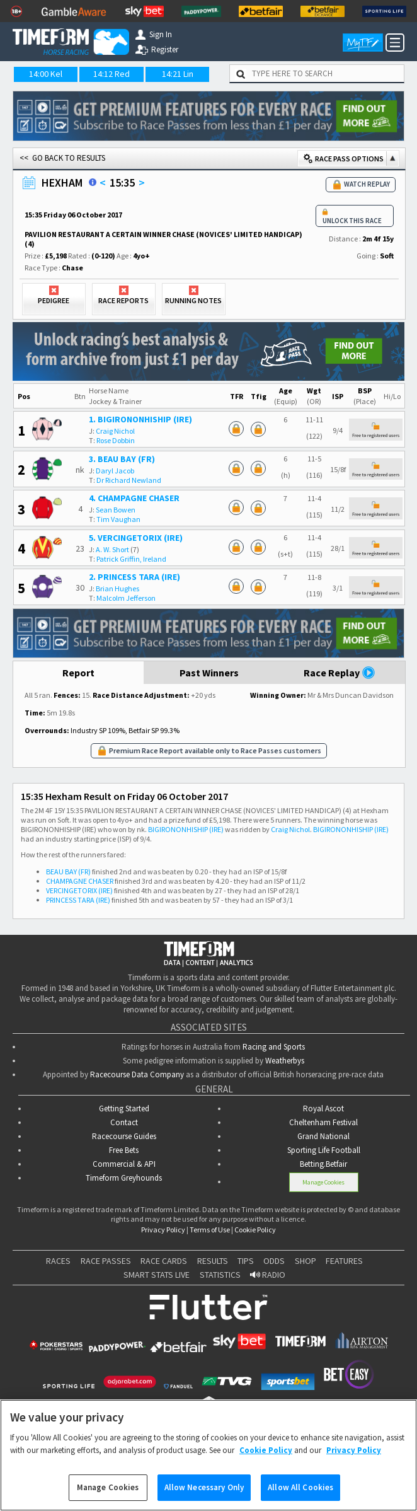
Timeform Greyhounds (124, 1177)
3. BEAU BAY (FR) (122, 459)
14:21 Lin (177, 73)
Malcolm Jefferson (126, 598)
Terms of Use (210, 1229)
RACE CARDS (163, 1260)
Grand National (323, 1136)
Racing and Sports (274, 1046)
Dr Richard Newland (128, 480)
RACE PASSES (106, 1260)
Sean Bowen (115, 509)
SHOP (305, 1260)
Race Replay (339, 672)
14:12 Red (111, 73)
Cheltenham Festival (323, 1122)
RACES (58, 1260)
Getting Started (124, 1108)
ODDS (274, 1260)
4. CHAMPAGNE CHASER (134, 498)
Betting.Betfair (323, 1164)
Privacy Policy (163, 1229)
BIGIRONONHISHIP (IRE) (186, 829)
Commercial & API (124, 1164)
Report (78, 672)
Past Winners (209, 672)
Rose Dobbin (115, 440)
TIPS (245, 1260)
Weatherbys (284, 1060)
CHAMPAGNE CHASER (79, 881)
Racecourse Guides (124, 1136)
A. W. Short (112, 549)
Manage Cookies (323, 1182)
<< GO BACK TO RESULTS (62, 158)
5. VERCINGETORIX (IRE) (136, 537)
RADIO (267, 1274)
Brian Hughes (117, 588)
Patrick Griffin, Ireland (131, 559)
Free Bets (124, 1150)
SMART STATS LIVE (156, 1274)
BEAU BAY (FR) (68, 871)
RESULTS (212, 1260)
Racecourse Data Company (137, 1074)
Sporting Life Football (323, 1150)
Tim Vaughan (118, 519)
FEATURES (344, 1260)
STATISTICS (220, 1274)
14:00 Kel (45, 73)
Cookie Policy (255, 1229)
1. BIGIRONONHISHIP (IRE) (140, 419)
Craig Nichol (115, 431)
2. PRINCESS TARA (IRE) (134, 576)
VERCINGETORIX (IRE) (79, 890)
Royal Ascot (323, 1108)
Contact (124, 1122)
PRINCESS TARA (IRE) (78, 900)
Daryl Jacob (115, 470)
